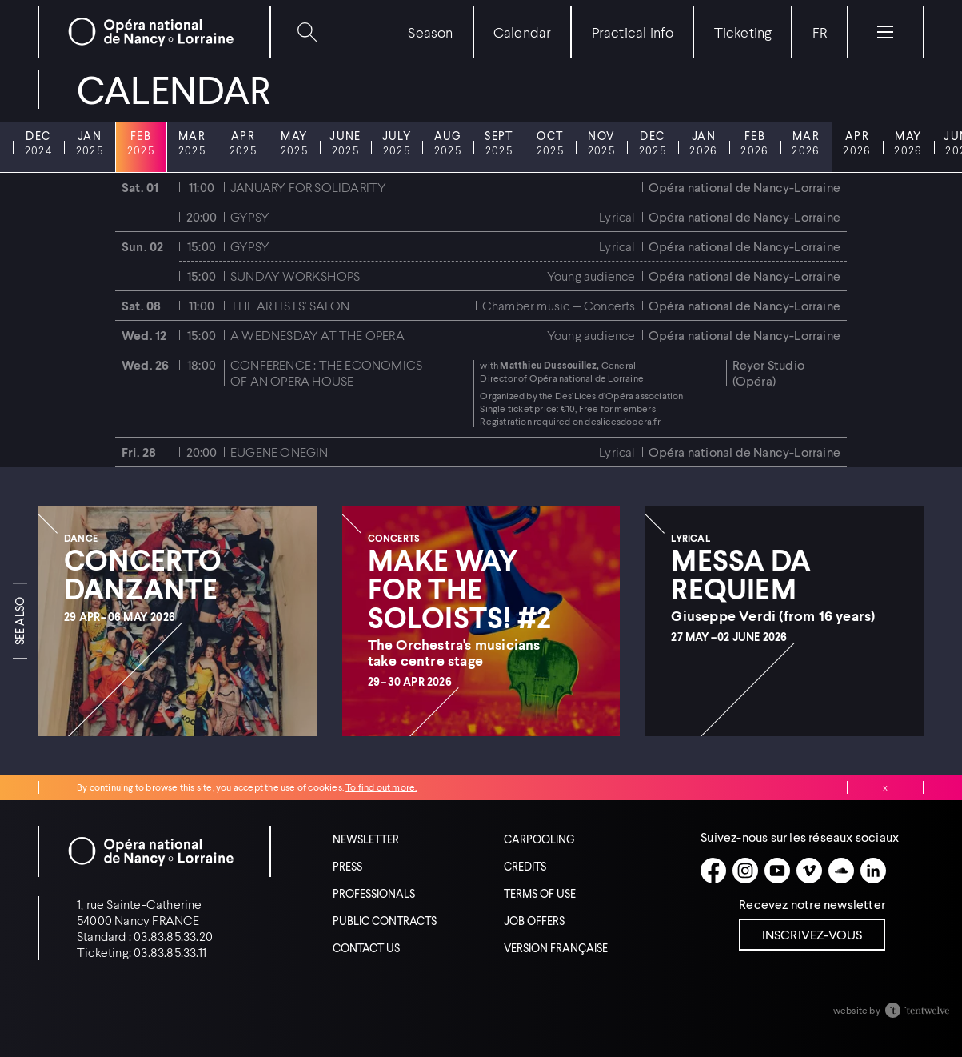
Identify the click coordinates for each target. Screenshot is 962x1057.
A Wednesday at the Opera (317, 334)
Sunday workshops (295, 275)
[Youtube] (777, 870)
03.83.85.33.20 (173, 935)
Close (885, 787)
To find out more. (381, 787)
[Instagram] (745, 870)
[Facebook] (713, 870)
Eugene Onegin (279, 451)
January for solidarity (308, 186)
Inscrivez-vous (812, 934)
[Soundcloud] (841, 870)
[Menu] (885, 32)
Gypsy (249, 216)
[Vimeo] (809, 870)
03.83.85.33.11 (170, 951)
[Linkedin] (873, 870)
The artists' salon (290, 305)
